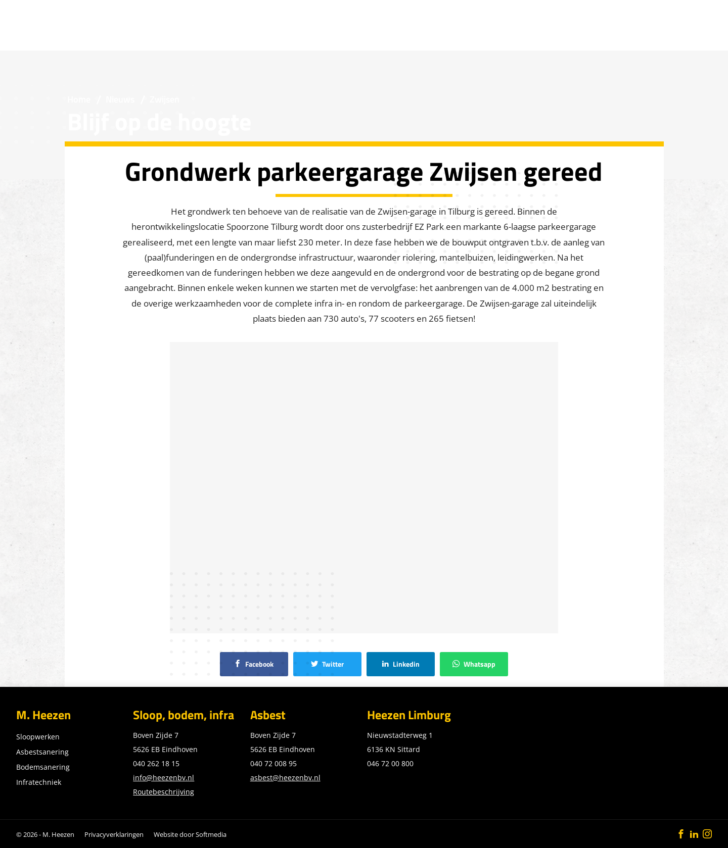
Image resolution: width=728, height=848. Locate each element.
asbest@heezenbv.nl (285, 777)
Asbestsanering (42, 752)
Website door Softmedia (190, 834)
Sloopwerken (38, 736)
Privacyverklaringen (114, 834)
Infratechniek (38, 782)
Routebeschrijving (163, 791)
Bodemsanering (43, 767)
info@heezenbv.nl (163, 777)
